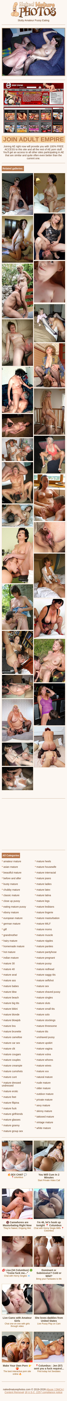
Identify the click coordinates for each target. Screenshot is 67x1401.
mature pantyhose (45, 952)
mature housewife (45, 866)
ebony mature (10, 912)
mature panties (44, 946)
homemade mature (13, 946)
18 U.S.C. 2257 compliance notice (44, 1392)
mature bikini (10, 1008)
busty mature (10, 884)
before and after (11, 878)
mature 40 (8, 969)
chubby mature (11, 889)
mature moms (43, 929)
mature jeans (43, 878)
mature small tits (45, 1008)
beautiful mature (11, 872)
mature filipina (10, 1102)
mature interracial (45, 872)
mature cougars (11, 1054)
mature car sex (11, 1042)
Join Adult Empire (33, 139)
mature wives (43, 1065)
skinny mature (43, 1111)
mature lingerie (44, 912)
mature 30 (8, 963)
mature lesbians (44, 906)
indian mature (10, 957)
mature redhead (44, 969)
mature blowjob (11, 1020)
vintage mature (44, 1122)
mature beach (10, 997)
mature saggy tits (45, 974)
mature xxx (42, 1071)
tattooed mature (44, 1116)
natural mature (44, 1077)
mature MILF (43, 923)
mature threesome (46, 1026)
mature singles (44, 997)
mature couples (11, 1059)
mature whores (44, 1059)
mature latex (42, 889)
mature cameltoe (12, 1037)
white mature (43, 1128)
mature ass (9, 980)
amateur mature (11, 861)
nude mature (43, 1082)
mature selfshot (44, 980)
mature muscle (44, 935)
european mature (12, 918)
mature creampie (12, 1065)
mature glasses (11, 1119)
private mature (44, 1099)
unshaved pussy (45, 1037)
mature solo (42, 1014)
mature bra (9, 1026)
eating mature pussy (14, 906)
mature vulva (43, 1054)
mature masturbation (47, 918)
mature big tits (10, 1003)
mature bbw (9, 991)
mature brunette (11, 1031)
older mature (43, 1088)
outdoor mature (44, 1094)
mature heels (43, 861)
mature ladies (43, 884)
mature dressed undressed (11, 1084)
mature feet (9, 1097)
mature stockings (45, 1020)
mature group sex (12, 1131)
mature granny (11, 1125)
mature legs (42, 901)
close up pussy (11, 901)
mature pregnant (45, 957)
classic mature (10, 895)
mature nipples (44, 940)
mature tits (41, 1031)
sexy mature (42, 1105)
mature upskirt (43, 1042)
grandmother (10, 935)
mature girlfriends (12, 1114)
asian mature (10, 866)
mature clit (8, 1048)
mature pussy (43, 963)
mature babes (10, 986)
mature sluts (42, 1003)
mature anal (9, 974)
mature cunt (9, 1077)
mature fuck (9, 1108)
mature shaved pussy (47, 991)
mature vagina (43, 1048)
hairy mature (9, 940)
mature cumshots (12, 1071)
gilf (4, 929)
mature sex (42, 986)
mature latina (43, 895)
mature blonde (10, 1014)
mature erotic (10, 1091)
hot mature (8, 952)
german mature (11, 923)
